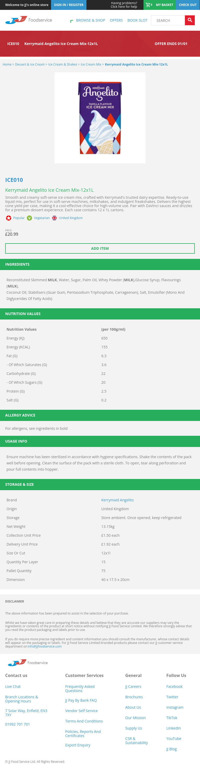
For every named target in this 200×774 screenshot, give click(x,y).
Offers (116, 20)
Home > (8, 64)
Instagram (175, 707)
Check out (188, 5)
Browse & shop (90, 20)
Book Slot (137, 20)
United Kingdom (71, 218)
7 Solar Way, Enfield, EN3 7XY (26, 712)
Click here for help (124, 5)
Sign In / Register (69, 5)
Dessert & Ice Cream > (31, 64)
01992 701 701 (17, 724)
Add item (100, 248)
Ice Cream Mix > (92, 64)
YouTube (174, 738)
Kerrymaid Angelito (117, 499)
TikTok (171, 717)
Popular (19, 218)
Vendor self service (81, 710)
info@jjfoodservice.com (44, 646)
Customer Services (84, 675)
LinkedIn (173, 728)
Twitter (172, 696)
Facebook (174, 686)
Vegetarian (42, 218)
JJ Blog (171, 748)
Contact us (16, 675)
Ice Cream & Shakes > (64, 64)
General (133, 675)
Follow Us (176, 675)
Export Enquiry (77, 745)
